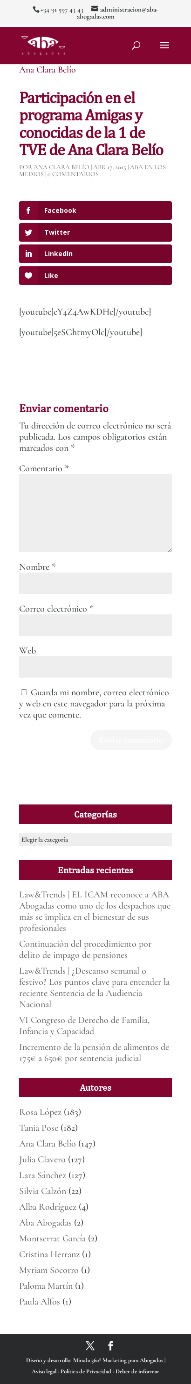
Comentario (44, 468)
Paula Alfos (39, 1301)
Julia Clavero (42, 1159)
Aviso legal (45, 1371)
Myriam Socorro (49, 1270)
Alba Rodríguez (47, 1207)
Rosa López (40, 1112)
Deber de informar (137, 1371)
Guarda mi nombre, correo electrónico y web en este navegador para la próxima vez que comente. (94, 703)
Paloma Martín (46, 1286)
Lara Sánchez (42, 1175)
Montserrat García (52, 1238)
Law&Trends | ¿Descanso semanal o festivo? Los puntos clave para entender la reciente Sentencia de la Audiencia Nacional (94, 987)
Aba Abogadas (45, 1222)
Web (27, 650)
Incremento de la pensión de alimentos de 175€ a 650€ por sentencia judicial (94, 1052)
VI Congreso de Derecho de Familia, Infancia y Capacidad (84, 1026)
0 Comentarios (73, 174)
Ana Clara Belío (47, 69)
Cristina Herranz (49, 1254)
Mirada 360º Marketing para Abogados (118, 1360)
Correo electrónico (56, 608)
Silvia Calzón (42, 1191)
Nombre (37, 567)
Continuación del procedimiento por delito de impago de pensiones (85, 949)
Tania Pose (38, 1128)
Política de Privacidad (87, 1371)
